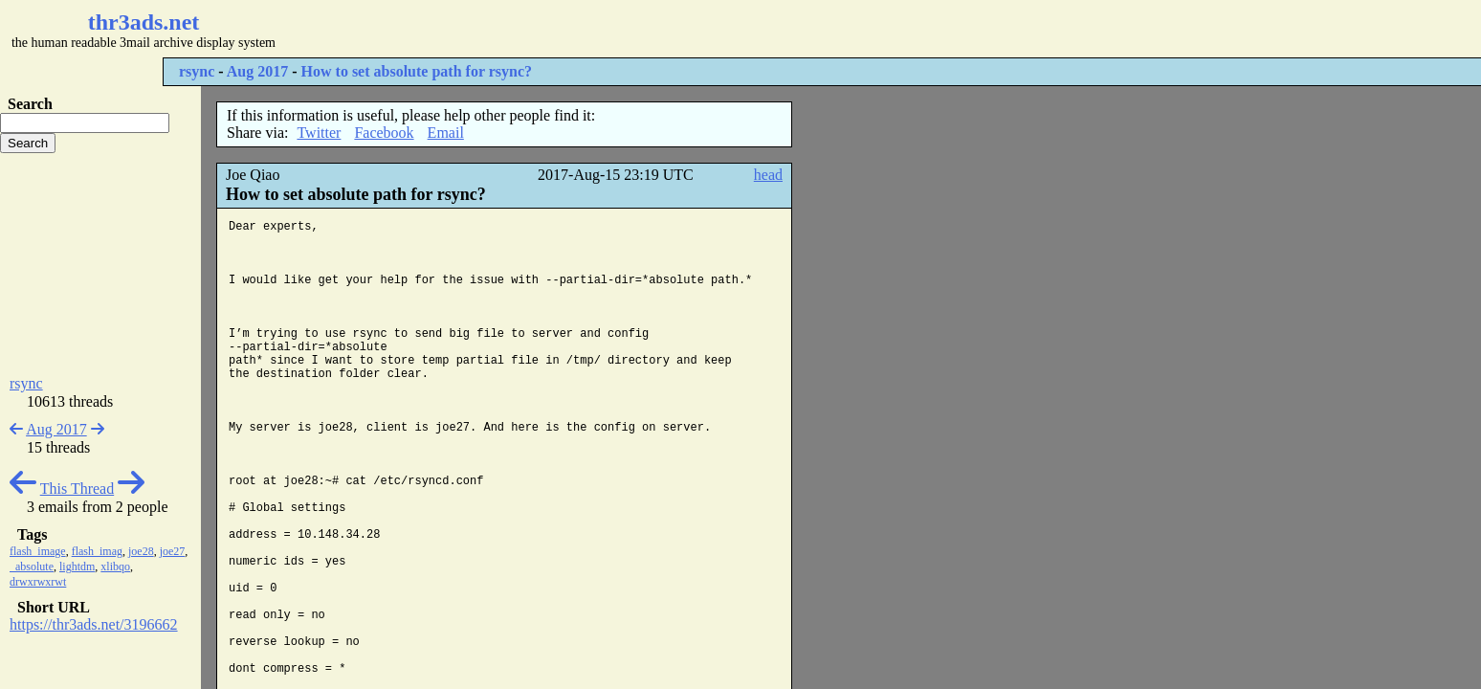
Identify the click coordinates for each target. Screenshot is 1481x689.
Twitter (319, 132)
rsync (196, 71)
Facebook (383, 132)
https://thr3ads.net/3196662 (94, 624)
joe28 (141, 551)
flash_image (38, 551)
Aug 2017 (257, 71)
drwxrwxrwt (38, 582)
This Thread (77, 488)
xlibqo (115, 566)
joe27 (173, 551)
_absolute (32, 566)
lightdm (77, 566)
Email (446, 132)
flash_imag (97, 551)
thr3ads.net (144, 22)
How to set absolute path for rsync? (416, 71)
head (768, 175)
